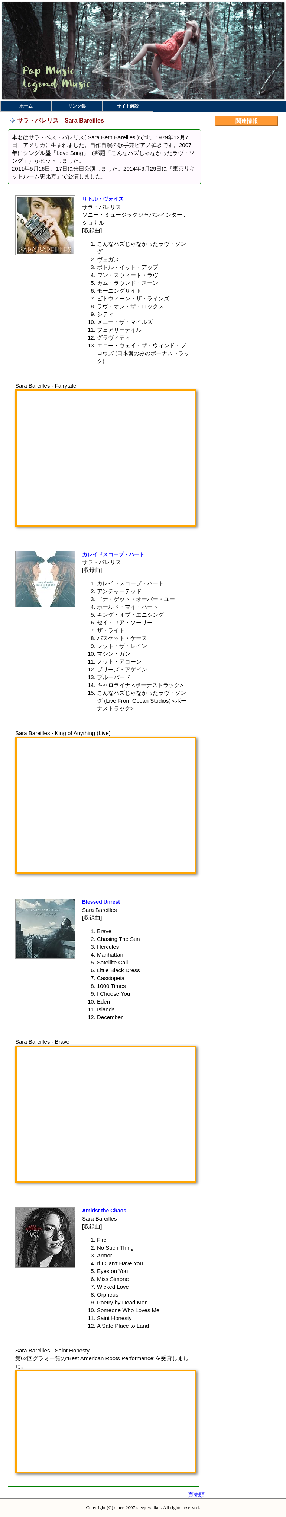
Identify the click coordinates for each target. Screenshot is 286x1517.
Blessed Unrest (101, 902)
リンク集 (77, 106)
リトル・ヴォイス (103, 199)
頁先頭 (196, 1494)
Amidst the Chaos (104, 1211)
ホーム (26, 106)
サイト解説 (128, 106)
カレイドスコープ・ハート (113, 554)
